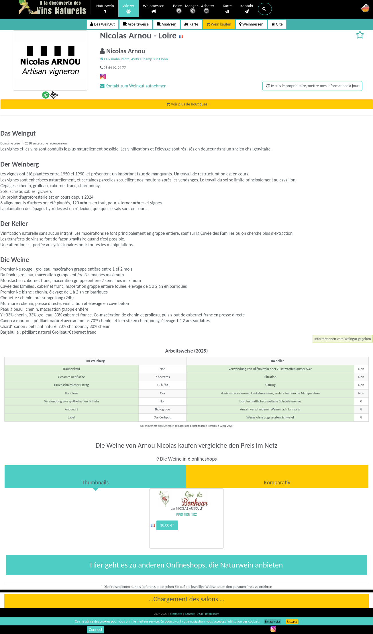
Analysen (166, 24)
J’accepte (292, 621)
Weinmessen (153, 9)
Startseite (176, 614)
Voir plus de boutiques (186, 104)
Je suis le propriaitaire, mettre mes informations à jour (312, 85)
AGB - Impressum (208, 614)
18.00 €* (167, 525)
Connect (95, 629)
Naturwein (105, 9)
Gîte (277, 24)
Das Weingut (102, 24)
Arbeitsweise (136, 24)
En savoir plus (272, 621)
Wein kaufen (218, 24)
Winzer (128, 9)
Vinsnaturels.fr (55, 8)
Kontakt (246, 9)
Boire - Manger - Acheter (193, 9)
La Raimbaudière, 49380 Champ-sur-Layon (134, 59)
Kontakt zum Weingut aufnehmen (133, 86)
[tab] (95, 476)
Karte (227, 9)
